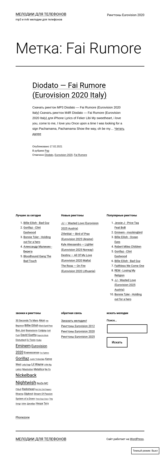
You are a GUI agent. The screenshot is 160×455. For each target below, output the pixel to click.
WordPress (137, 439)
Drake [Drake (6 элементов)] (38, 340)
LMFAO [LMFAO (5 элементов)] (19, 369)
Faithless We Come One (129, 265)
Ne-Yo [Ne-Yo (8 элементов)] (48, 369)
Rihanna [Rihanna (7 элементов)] (19, 394)
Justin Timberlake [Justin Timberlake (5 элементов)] (37, 359)
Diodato (49, 155)
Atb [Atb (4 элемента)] (47, 321)
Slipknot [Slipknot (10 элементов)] (28, 393)
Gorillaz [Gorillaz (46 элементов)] (22, 358)
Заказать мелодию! (74, 320)
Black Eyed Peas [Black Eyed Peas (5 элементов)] (45, 326)
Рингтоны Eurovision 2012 (78, 326)
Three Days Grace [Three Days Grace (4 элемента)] (42, 399)
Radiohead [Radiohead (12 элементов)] (28, 389)
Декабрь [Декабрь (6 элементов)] (31, 403)
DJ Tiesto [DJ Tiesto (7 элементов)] (31, 340)
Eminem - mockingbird (128, 232)
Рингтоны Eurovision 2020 (125, 15)
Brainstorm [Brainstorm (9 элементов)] (32, 330)
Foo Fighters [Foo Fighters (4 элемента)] (44, 353)
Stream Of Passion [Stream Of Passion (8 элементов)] (43, 394)
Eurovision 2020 (64, 155)
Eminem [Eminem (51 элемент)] (23, 345)
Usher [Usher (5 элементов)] (23, 404)
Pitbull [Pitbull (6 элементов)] (18, 389)
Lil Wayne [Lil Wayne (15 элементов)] (37, 364)
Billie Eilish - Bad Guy (36, 222)
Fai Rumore (80, 155)
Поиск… (112, 320)
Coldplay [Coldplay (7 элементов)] (42, 330)
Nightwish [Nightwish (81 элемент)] (26, 382)
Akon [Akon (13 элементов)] (42, 320)
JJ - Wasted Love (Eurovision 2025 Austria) (125, 284)
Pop (47, 150)
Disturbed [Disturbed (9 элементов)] (21, 340)
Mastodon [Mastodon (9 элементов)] (27, 369)
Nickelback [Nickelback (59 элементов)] (26, 375)
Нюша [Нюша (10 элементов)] (39, 403)
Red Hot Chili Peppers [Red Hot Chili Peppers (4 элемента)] (43, 389)
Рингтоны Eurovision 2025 (78, 336)
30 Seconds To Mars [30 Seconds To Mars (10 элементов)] (27, 320)
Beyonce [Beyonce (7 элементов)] (20, 325)
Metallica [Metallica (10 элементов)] (39, 369)
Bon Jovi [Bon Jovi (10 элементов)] (20, 330)
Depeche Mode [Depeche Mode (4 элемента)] (42, 335)
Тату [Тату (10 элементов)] (46, 403)
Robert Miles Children (128, 246)
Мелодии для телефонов (41, 14)
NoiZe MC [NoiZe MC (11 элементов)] (42, 383)
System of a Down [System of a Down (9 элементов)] (25, 398)
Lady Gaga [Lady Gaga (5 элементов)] (26, 365)
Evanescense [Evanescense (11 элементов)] (31, 352)
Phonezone (23, 417)
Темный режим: (145, 450)
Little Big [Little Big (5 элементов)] (47, 365)
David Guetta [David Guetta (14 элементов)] (28, 335)
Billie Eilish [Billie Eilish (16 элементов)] (31, 325)
